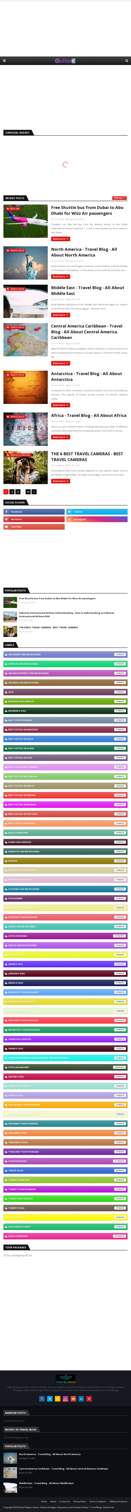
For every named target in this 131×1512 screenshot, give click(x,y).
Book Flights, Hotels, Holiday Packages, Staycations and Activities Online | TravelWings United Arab (67, 1507)
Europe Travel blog (67, 879)
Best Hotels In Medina (67, 795)
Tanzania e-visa (67, 1142)
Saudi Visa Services (67, 1086)
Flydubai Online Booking (67, 889)
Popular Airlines (67, 1067)
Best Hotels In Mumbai (67, 804)
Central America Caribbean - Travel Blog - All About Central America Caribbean (86, 331)
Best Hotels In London (67, 776)
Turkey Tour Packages (67, 1189)
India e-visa (67, 954)
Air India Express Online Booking (67, 673)
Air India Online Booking (67, 682)
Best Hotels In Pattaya (67, 814)
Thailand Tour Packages (67, 1151)
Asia (67, 692)
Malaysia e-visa (67, 1011)
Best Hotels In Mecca (67, 785)
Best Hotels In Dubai (67, 748)
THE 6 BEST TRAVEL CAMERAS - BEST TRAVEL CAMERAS (87, 456)
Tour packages (67, 1161)
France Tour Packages (67, 907)
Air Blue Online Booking (67, 663)
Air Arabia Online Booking (67, 654)
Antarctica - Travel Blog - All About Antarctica (86, 376)
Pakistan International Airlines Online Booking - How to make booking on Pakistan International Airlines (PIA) (66, 614)
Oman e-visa (67, 1048)
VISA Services (67, 1217)
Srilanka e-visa (67, 1133)
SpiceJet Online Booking (67, 1114)
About (53, 1501)
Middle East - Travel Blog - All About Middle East (87, 290)
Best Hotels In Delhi (67, 738)
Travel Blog (67, 1170)
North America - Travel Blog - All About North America (84, 252)
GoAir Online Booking (67, 926)
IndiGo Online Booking (67, 945)
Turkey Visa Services (67, 1198)
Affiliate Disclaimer (119, 1501)
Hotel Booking (67, 935)
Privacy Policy (79, 1501)
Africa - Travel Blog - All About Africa (88, 415)
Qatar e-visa (67, 1076)
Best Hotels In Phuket (67, 823)
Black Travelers (67, 832)
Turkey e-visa (67, 1208)
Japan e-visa (67, 964)
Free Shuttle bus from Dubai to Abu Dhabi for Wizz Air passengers (87, 210)
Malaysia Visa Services (67, 1001)
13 (28, 491)
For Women (67, 898)
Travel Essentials (67, 1179)
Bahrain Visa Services (67, 701)
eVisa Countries (67, 1236)
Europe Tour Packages (67, 870)
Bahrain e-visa (67, 710)
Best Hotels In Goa (67, 757)
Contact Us (64, 1501)
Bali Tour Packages (67, 720)
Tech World (59, 219)
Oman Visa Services (67, 1039)
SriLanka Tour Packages (67, 1123)
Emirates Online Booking (67, 851)
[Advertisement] (65, 29)
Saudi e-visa (67, 1095)
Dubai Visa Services (67, 842)
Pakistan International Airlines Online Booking (67, 1057)
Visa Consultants (67, 1226)
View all (118, 198)
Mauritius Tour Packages (67, 1029)
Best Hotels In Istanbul (67, 767)
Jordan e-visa (67, 973)
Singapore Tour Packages (67, 1104)
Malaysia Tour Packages (67, 992)
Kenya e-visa (67, 982)
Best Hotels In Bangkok (67, 729)
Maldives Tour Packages (67, 1020)
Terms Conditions (97, 1501)
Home (44, 1501)
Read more (59, 238)
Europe (67, 860)
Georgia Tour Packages (67, 917)
